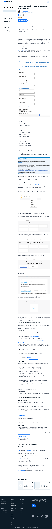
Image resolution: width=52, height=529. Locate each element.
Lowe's (12, 520)
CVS (11, 522)
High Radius (28, 357)
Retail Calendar (4, 512)
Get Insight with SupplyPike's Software (9, 35)
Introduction (6, 10)
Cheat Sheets (40, 449)
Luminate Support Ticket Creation (24, 434)
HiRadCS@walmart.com (34, 336)
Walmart (12, 510)
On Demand (3, 501)
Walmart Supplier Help (8, 18)
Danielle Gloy (25, 10)
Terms (21, 512)
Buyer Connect (4, 510)
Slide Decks (3, 503)
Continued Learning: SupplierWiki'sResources (8, 31)
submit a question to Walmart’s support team (33, 386)
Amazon (12, 512)
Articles (19, 450)
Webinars (45, 449)
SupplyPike (20, 458)
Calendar (12, 501)
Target (12, 514)
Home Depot (13, 518)
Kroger (12, 516)
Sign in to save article (23, 20)
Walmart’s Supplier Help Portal (38, 184)
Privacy (21, 510)
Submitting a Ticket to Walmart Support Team (10, 14)
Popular (22, 501)
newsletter (29, 450)
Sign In (48, 1)
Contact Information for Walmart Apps (8, 22)
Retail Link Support (40, 340)
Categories (22, 503)
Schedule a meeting (21, 470)
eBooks (36, 449)
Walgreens (13, 524)
